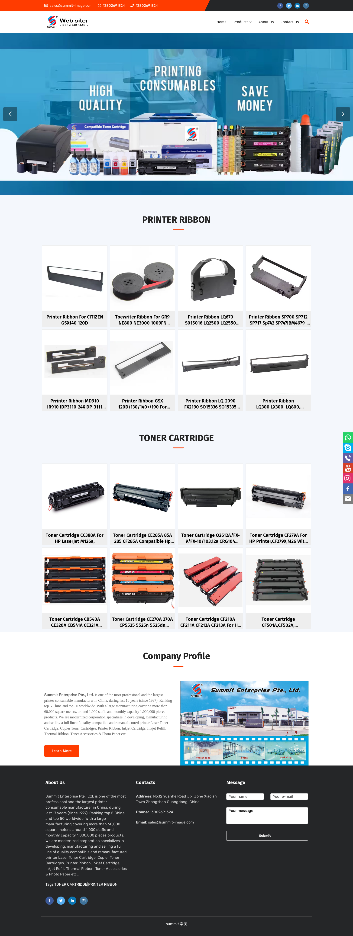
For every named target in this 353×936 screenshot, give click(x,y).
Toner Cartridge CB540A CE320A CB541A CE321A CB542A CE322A (74, 625)
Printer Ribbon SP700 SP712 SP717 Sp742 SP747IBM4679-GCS (278, 323)
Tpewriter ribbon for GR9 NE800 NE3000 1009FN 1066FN (142, 323)
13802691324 (161, 812)
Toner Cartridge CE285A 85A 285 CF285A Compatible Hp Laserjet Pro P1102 (142, 541)
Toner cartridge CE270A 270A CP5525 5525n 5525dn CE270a (142, 625)
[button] (10, 114)
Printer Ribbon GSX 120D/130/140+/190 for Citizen (142, 407)
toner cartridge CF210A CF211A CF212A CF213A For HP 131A (210, 625)
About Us (266, 22)
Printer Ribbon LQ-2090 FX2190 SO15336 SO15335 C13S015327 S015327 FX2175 (210, 407)
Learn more (62, 751)
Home (222, 22)
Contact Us (290, 22)
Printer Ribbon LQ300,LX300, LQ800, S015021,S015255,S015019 (278, 407)
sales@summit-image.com (171, 822)
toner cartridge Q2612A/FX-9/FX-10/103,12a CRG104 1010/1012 (210, 541)
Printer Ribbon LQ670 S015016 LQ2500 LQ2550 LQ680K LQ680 (210, 323)
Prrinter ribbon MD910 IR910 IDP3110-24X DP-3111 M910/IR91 (74, 407)
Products (242, 22)
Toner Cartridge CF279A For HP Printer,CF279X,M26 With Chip (278, 541)
